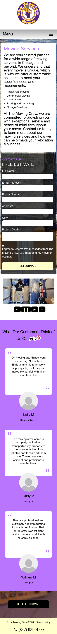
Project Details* (11, 229)
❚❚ (26, 309)
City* (5, 218)
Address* (7, 206)
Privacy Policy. (43, 622)
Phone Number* (12, 194)
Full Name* (9, 171)
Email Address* (11, 183)
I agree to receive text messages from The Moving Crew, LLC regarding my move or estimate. (27, 252)
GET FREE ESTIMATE (28, 604)
